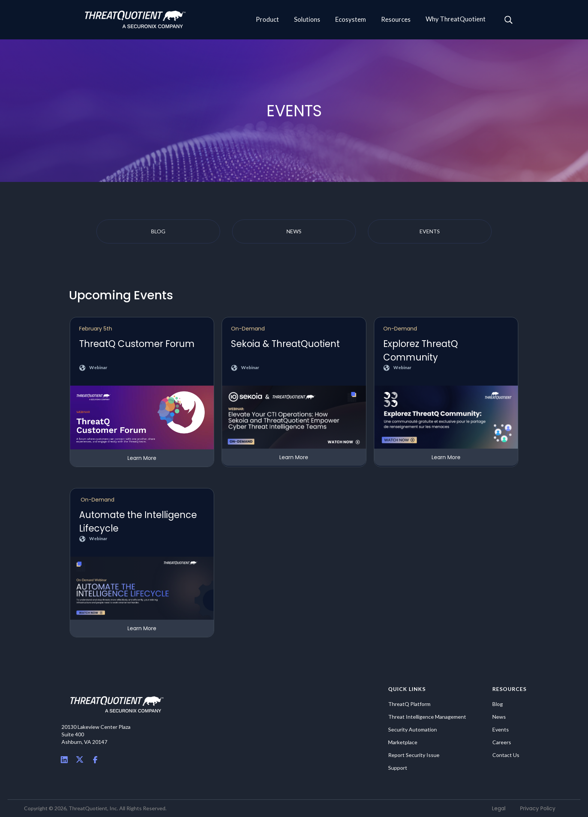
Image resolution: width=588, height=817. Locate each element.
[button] (267, 20)
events (430, 231)
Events (500, 730)
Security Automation (412, 730)
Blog (497, 704)
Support (397, 768)
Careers (501, 742)
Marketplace (402, 742)
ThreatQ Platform (409, 704)
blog (158, 231)
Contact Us (505, 755)
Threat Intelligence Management (427, 717)
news (294, 231)
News (499, 717)
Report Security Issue (414, 755)
